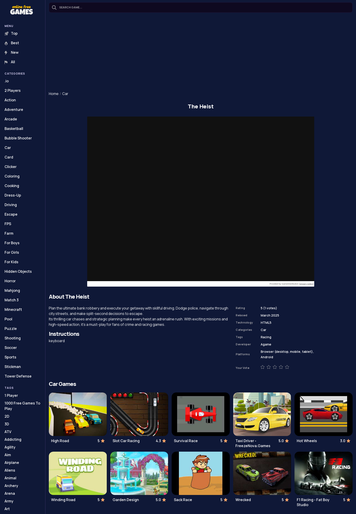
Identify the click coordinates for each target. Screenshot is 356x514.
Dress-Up (13, 195)
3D (7, 423)
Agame (266, 344)
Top (11, 33)
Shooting (13, 338)
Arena (10, 493)
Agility (10, 447)
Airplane (12, 462)
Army (9, 501)
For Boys (12, 242)
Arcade (11, 119)
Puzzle (11, 328)
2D (7, 416)
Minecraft (13, 309)
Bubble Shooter (18, 138)
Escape (11, 214)
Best (12, 42)
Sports (10, 357)
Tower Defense (18, 376)
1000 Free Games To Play (22, 406)
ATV (8, 431)
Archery (11, 485)
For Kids (11, 261)
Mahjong (12, 290)
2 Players (13, 90)
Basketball (14, 128)
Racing (266, 337)
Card (9, 157)
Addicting (13, 439)
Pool (8, 319)
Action (10, 99)
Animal (10, 477)
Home (54, 93)
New (12, 52)
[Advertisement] (200, 52)
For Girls (12, 252)
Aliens (10, 470)
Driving (11, 204)
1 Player (11, 395)
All (10, 61)
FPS (8, 223)
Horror (10, 280)
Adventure (14, 109)
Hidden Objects (18, 271)
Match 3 (12, 299)
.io (7, 80)
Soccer (11, 347)
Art (7, 508)
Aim (8, 454)
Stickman (13, 366)
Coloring (12, 176)
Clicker (11, 166)
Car (8, 147)
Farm (9, 233)
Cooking (12, 185)
